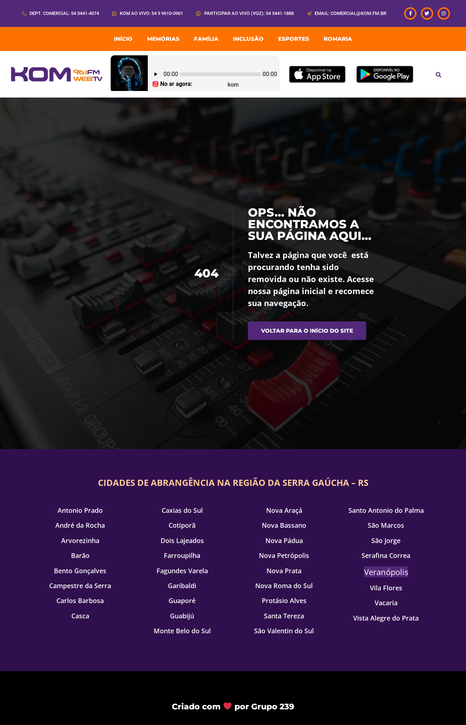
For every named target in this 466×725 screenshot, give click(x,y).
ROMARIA (338, 38)
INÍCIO (123, 38)
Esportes (293, 38)
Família (206, 38)
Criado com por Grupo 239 (233, 707)
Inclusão (248, 38)
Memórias (163, 38)
